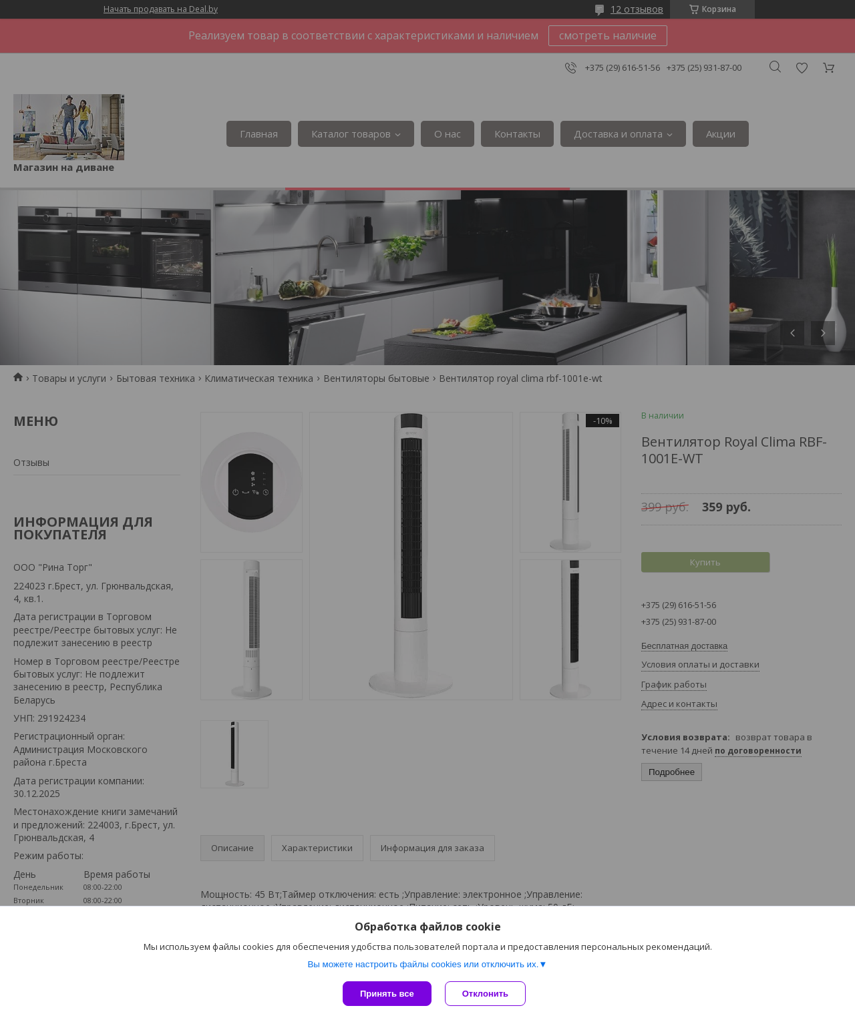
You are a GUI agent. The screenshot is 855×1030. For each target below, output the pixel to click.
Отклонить (485, 994)
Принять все (387, 994)
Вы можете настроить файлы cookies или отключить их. (422, 964)
